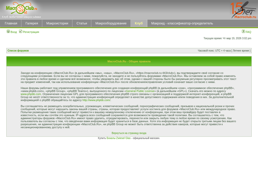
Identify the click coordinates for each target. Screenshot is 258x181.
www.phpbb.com (31, 94)
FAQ (246, 31)
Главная (11, 23)
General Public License (140, 91)
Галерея (31, 23)
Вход (12, 31)
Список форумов (18, 50)
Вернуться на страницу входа (129, 133)
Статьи (81, 23)
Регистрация (29, 31)
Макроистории (57, 23)
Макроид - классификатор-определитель (182, 23)
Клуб (139, 23)
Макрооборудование (110, 23)
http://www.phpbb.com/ (96, 100)
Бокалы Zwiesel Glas (119, 138)
